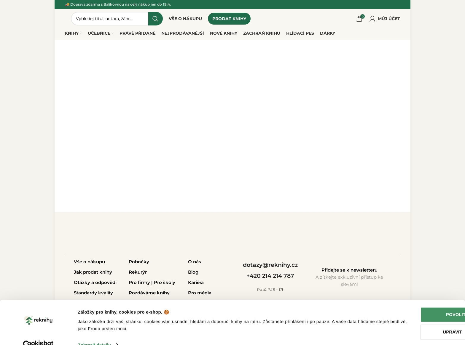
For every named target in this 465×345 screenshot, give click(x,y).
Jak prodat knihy (93, 274)
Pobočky (139, 263)
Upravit (415, 320)
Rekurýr (138, 274)
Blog (193, 274)
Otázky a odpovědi (95, 284)
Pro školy (164, 284)
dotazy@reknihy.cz (270, 266)
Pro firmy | (141, 284)
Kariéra (196, 284)
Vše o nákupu (89, 263)
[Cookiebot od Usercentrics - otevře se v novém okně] (38, 333)
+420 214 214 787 (270, 277)
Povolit (415, 303)
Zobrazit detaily (94, 333)
